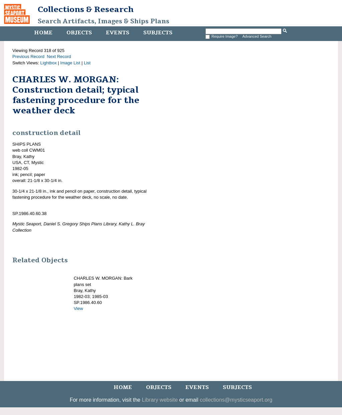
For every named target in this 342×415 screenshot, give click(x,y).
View (78, 308)
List (87, 62)
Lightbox (48, 62)
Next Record (59, 56)
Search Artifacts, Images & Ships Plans (103, 21)
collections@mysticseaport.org (236, 400)
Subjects (157, 32)
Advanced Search (257, 36)
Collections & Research (86, 9)
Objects (79, 32)
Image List (70, 62)
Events (117, 32)
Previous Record (28, 56)
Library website (160, 400)
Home (43, 32)
